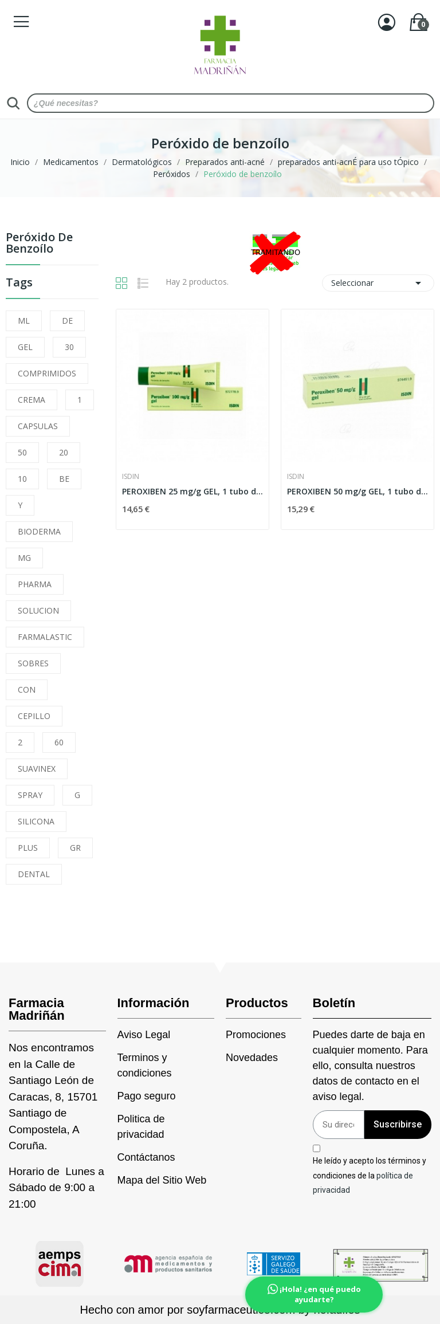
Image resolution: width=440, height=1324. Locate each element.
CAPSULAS (38, 426)
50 (22, 452)
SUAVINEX (37, 768)
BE (64, 478)
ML (24, 320)
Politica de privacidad (141, 1126)
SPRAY (30, 794)
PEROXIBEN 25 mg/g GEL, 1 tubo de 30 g (192, 491)
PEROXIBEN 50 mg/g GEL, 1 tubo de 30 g (357, 491)
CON (27, 689)
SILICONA (36, 821)
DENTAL (34, 874)
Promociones (256, 1034)
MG (24, 557)
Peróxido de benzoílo (39, 243)
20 (63, 452)
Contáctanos (146, 1157)
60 (59, 742)
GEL (25, 346)
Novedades (252, 1057)
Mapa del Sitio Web (162, 1180)
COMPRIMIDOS (47, 373)
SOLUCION (38, 610)
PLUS (28, 847)
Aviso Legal (144, 1034)
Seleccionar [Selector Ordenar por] (378, 283)
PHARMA (35, 584)
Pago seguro (146, 1096)
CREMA (31, 399)
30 (69, 346)
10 (22, 478)
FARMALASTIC (45, 636)
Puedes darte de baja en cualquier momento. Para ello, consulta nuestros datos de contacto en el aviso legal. (370, 1065)
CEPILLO (34, 715)
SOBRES (33, 663)
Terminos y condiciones (144, 1065)
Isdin (130, 476)
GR (75, 847)
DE (67, 320)
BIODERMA (39, 531)
